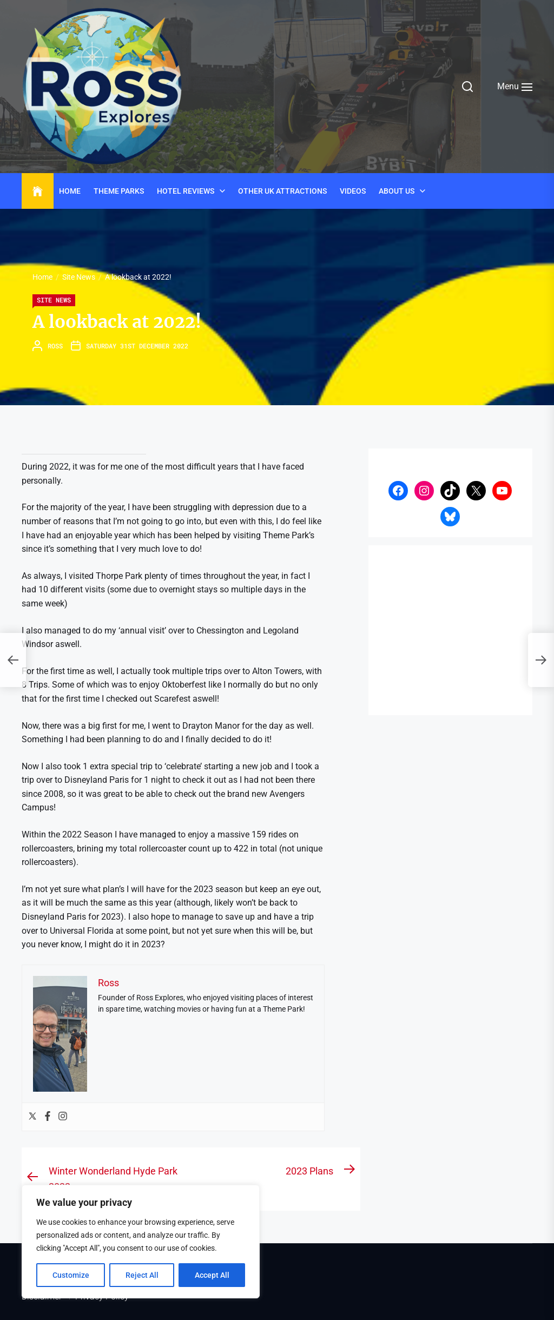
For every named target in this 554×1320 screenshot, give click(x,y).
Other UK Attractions (282, 191)
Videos (353, 191)
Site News (54, 299)
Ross (55, 345)
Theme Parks (119, 191)
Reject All (142, 1275)
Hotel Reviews (185, 191)
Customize (70, 1275)
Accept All (212, 1275)
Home (70, 191)
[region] (141, 1241)
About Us (396, 191)
